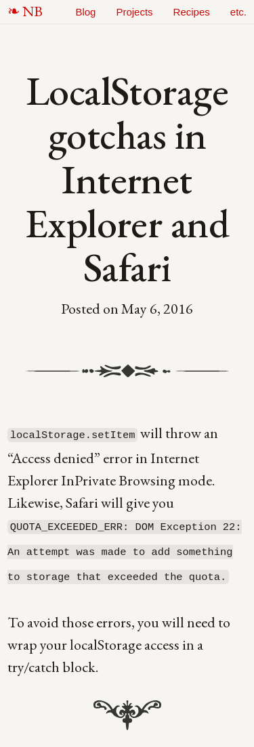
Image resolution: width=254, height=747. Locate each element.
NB (32, 11)
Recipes (191, 12)
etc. (238, 12)
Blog (85, 12)
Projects (134, 12)
